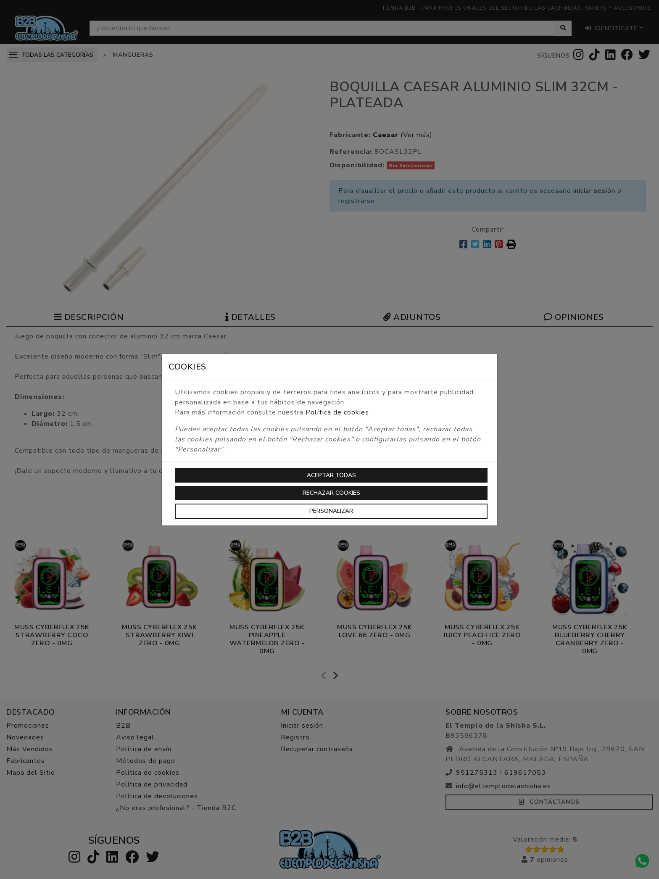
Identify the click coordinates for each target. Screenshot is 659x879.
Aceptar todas (331, 475)
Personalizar (331, 511)
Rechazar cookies (331, 493)
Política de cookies (337, 412)
